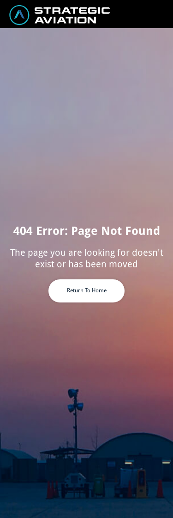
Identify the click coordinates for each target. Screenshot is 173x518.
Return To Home (87, 290)
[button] (164, 14)
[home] (45, 15)
